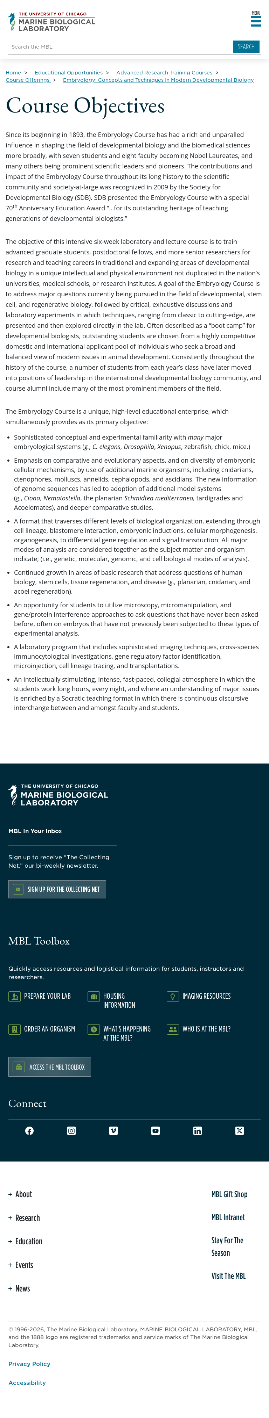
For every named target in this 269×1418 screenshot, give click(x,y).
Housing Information (119, 1000)
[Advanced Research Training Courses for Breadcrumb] (165, 72)
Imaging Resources (206, 995)
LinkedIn (197, 1131)
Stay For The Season (227, 1246)
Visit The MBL (229, 1276)
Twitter (239, 1131)
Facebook (29, 1131)
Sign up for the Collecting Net (64, 889)
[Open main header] (256, 21)
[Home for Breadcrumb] (14, 72)
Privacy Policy (29, 1363)
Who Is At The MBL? (206, 1028)
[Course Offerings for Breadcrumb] (28, 80)
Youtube (155, 1131)
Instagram (71, 1131)
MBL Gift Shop (230, 1194)
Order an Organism (49, 1028)
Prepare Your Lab (47, 995)
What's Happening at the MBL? (127, 1033)
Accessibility (27, 1382)
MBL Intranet (228, 1217)
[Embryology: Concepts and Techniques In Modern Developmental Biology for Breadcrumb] (158, 80)
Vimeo (113, 1131)
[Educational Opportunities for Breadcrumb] (69, 72)
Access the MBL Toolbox (57, 1067)
